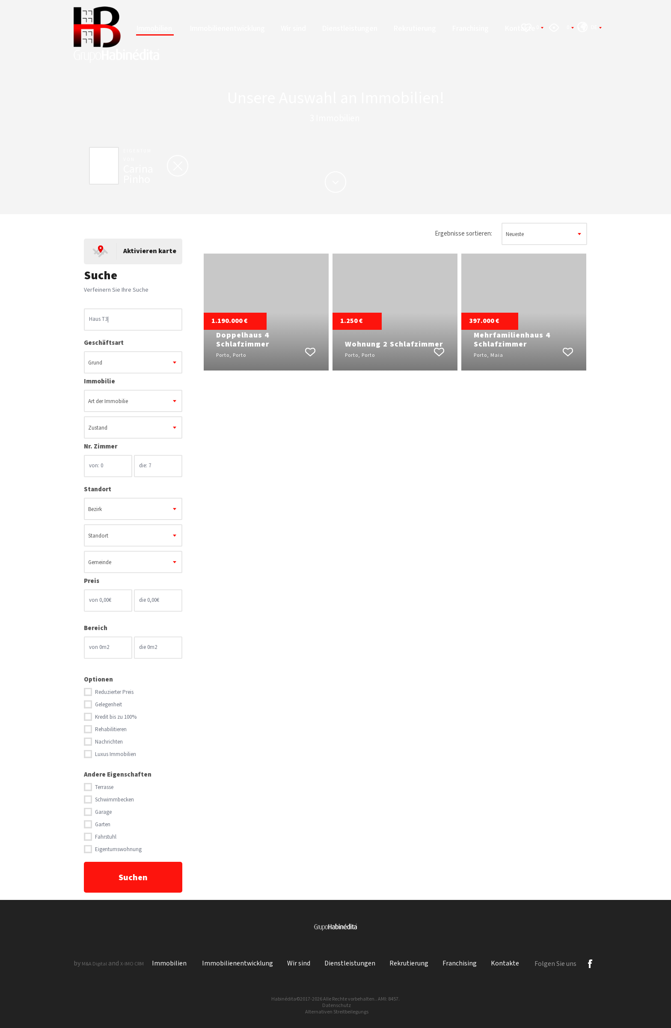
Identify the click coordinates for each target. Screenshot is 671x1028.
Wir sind (293, 28)
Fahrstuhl (105, 837)
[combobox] (133, 362)
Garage (103, 812)
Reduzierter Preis (114, 692)
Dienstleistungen (349, 28)
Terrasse (104, 787)
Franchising (470, 28)
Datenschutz (336, 1005)
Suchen (133, 877)
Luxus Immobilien (115, 754)
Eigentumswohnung (118, 849)
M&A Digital (94, 964)
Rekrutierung (414, 28)
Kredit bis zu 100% (116, 717)
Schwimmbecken (114, 800)
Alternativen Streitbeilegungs (336, 1012)
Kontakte (505, 963)
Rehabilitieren (111, 729)
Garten (102, 824)
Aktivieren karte (149, 251)
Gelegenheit (108, 704)
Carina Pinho (138, 174)
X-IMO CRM (132, 964)
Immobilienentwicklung (227, 28)
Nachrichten (109, 742)
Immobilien (155, 28)
